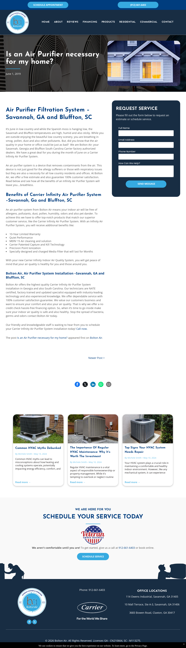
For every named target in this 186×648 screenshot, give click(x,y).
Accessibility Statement (102, 646)
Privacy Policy (78, 646)
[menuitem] (46, 22)
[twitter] (34, 622)
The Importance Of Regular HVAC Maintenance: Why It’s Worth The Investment (90, 452)
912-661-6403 (127, 547)
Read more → (23, 482)
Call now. (81, 328)
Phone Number (127, 151)
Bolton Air (96, 337)
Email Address (126, 139)
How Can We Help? (129, 163)
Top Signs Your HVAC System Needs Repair (145, 449)
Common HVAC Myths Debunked (38, 448)
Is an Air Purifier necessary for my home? (42, 337)
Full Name (124, 128)
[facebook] (29, 622)
